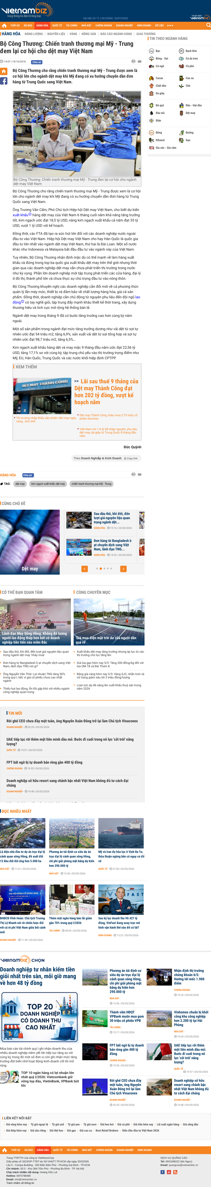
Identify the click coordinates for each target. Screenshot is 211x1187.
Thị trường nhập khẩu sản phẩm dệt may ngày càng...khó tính (46, 419)
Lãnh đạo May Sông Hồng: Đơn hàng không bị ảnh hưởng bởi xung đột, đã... (91, 518)
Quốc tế (11, 750)
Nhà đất (4, 868)
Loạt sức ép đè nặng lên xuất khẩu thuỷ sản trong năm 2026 (109, 687)
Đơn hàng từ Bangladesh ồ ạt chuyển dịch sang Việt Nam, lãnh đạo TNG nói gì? (36, 664)
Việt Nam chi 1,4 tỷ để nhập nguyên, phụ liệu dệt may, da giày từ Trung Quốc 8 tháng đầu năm (108, 433)
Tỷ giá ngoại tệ (39, 1124)
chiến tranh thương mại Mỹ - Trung (91, 484)
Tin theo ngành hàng (168, 38)
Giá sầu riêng (38, 1130)
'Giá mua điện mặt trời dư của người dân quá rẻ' (106, 640)
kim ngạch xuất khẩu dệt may (48, 484)
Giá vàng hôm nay (16, 1124)
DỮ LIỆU (159, 25)
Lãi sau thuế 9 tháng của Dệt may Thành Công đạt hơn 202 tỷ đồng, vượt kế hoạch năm (106, 392)
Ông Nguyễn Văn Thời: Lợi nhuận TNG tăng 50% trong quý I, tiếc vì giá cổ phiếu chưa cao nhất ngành (34, 677)
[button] (84, 569)
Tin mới (15, 713)
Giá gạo (71, 1130)
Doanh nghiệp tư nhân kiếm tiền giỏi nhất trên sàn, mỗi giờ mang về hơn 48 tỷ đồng (38, 976)
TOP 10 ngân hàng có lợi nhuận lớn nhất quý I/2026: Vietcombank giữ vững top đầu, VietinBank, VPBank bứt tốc (50, 1079)
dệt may (20, 484)
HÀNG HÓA (42, 25)
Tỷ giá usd (58, 1124)
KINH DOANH (144, 25)
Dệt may (30, 569)
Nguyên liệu (56, 34)
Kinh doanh (105, 935)
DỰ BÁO (28, 25)
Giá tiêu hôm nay (143, 1124)
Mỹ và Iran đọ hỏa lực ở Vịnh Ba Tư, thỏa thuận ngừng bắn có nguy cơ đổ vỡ (121, 856)
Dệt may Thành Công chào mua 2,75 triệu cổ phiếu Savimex (109, 417)
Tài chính (54, 930)
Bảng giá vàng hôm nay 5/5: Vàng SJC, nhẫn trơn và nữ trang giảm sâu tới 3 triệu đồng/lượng (110, 675)
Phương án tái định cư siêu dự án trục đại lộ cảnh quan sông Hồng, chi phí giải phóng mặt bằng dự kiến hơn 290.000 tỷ (71, 859)
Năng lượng (34, 34)
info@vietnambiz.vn (26, 1179)
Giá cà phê (123, 1124)
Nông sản (89, 34)
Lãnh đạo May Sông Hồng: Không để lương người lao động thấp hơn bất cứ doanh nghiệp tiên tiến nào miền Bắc (34, 638)
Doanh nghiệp (80, 528)
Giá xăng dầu (190, 1124)
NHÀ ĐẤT (86, 25)
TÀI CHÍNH (71, 25)
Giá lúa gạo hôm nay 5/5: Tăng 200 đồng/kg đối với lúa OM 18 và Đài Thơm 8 (110, 664)
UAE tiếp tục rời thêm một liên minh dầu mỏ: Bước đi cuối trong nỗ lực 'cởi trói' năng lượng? (70, 741)
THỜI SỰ (15, 25)
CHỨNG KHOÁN (104, 25)
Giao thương (146, 34)
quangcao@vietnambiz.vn (183, 1165)
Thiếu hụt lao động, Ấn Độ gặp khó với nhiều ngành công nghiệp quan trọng (36, 690)
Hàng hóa (11, 33)
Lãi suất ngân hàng (168, 1124)
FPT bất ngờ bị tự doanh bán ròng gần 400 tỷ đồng (45, 762)
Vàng (73, 34)
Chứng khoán (14, 768)
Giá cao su (86, 1130)
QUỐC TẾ (57, 25)
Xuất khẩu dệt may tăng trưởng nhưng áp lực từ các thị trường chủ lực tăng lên (110, 653)
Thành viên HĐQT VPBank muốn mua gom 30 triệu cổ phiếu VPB (127, 1016)
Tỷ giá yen (74, 1124)
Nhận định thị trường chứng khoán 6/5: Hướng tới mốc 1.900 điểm (189, 977)
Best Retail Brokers (107, 1130)
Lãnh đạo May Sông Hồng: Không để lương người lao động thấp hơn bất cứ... (91, 545)
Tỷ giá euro (89, 1124)
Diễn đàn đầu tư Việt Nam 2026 (140, 1130)
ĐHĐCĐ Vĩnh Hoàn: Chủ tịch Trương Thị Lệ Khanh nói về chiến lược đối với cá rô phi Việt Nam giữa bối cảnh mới (23, 925)
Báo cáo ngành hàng (116, 34)
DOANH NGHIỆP (124, 25)
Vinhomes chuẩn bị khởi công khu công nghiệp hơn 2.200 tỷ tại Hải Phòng (191, 1018)
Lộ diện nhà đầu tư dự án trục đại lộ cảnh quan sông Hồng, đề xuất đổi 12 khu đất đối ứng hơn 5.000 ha (22, 856)
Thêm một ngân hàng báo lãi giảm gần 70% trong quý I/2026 (70, 920)
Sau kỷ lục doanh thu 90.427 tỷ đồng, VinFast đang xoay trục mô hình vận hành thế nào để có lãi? (119, 922)
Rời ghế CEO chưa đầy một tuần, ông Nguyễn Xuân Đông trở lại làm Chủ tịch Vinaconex (72, 721)
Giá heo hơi (107, 1124)
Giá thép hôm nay (16, 1130)
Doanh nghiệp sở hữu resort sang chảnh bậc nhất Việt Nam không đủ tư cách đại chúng (67, 783)
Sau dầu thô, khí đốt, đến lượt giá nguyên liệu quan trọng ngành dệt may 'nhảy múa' (36, 653)
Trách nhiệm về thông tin (20, 1183)
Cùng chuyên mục (93, 592)
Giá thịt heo (56, 1130)
